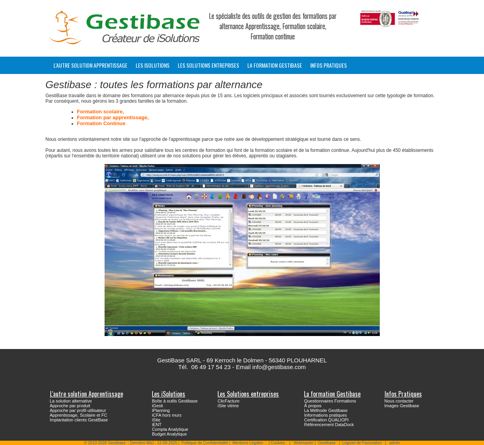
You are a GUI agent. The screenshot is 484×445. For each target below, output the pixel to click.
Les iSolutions (152, 65)
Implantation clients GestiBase (79, 419)
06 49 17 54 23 (211, 367)
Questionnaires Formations (330, 401)
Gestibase (327, 443)
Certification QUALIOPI (326, 419)
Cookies (278, 443)
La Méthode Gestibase (326, 410)
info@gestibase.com (279, 367)
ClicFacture (228, 401)
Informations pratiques (325, 415)
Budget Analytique (169, 434)
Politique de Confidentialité (205, 443)
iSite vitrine (228, 405)
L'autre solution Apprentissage (90, 65)
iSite (156, 419)
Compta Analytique (170, 429)
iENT (156, 424)
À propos (312, 405)
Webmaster (304, 443)
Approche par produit (70, 405)
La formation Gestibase (274, 65)
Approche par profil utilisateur (78, 410)
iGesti (157, 405)
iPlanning (160, 410)
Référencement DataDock (329, 424)
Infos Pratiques (328, 65)
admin (394, 443)
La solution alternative (71, 401)
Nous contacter (399, 401)
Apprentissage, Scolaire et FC (78, 415)
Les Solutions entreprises (208, 65)
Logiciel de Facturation (362, 443)
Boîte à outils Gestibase (174, 401)
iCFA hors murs (166, 415)
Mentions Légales (247, 443)
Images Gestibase (402, 405)
